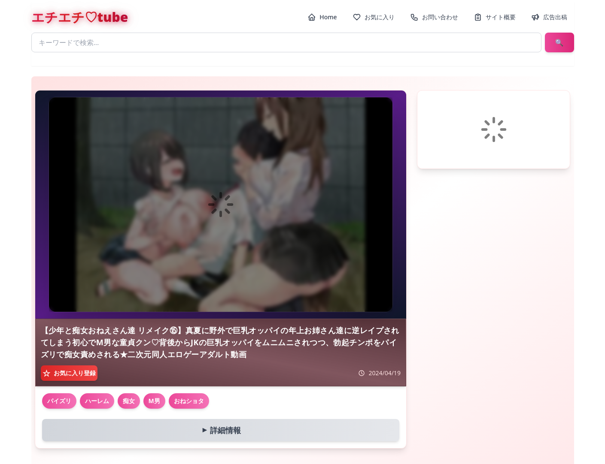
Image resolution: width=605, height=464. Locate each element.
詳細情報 (219, 430)
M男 (154, 401)
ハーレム (97, 401)
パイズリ (59, 401)
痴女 (129, 401)
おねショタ (189, 401)
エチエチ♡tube (79, 17)
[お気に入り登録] (69, 373)
